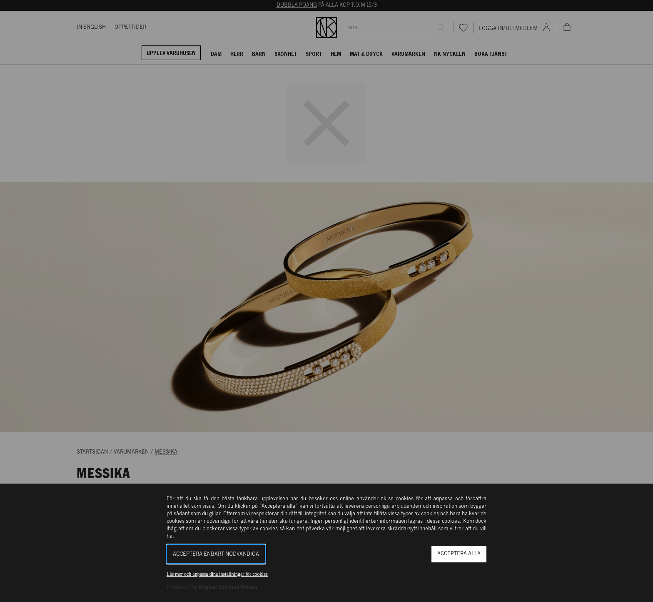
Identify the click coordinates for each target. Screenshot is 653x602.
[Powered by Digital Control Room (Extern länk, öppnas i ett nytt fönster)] (212, 587)
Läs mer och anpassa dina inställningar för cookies (217, 574)
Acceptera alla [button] (459, 554)
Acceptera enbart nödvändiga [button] (216, 554)
